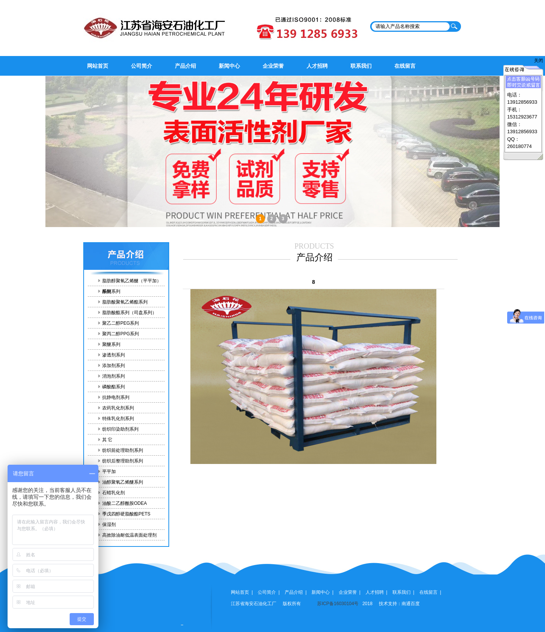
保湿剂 (109, 524)
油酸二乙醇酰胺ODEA (124, 503)
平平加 (109, 471)
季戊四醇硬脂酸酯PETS (126, 514)
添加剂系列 (113, 365)
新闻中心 (229, 66)
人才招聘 (317, 66)
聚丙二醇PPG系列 (120, 333)
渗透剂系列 (113, 355)
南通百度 (411, 603)
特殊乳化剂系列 (118, 418)
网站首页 (97, 66)
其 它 (107, 439)
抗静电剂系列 (115, 397)
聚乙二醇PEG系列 (120, 323)
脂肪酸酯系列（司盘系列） (129, 312)
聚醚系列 (111, 344)
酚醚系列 (111, 291)
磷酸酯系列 (113, 386)
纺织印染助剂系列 (120, 429)
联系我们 (361, 66)
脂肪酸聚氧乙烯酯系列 (125, 302)
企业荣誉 (273, 66)
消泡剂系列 (113, 376)
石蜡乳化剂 (113, 492)
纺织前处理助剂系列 (122, 450)
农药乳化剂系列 (118, 408)
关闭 (538, 60)
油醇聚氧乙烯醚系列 (122, 482)
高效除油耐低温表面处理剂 (129, 535)
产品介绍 (185, 66)
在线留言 (405, 66)
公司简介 (141, 66)
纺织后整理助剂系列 (122, 461)
